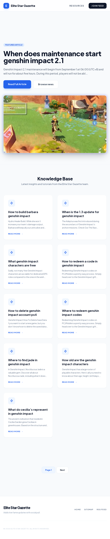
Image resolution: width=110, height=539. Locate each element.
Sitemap (88, 509)
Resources (76, 5)
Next (62, 470)
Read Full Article (17, 84)
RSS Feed (102, 509)
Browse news (46, 84)
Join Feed (98, 5)
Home (77, 509)
